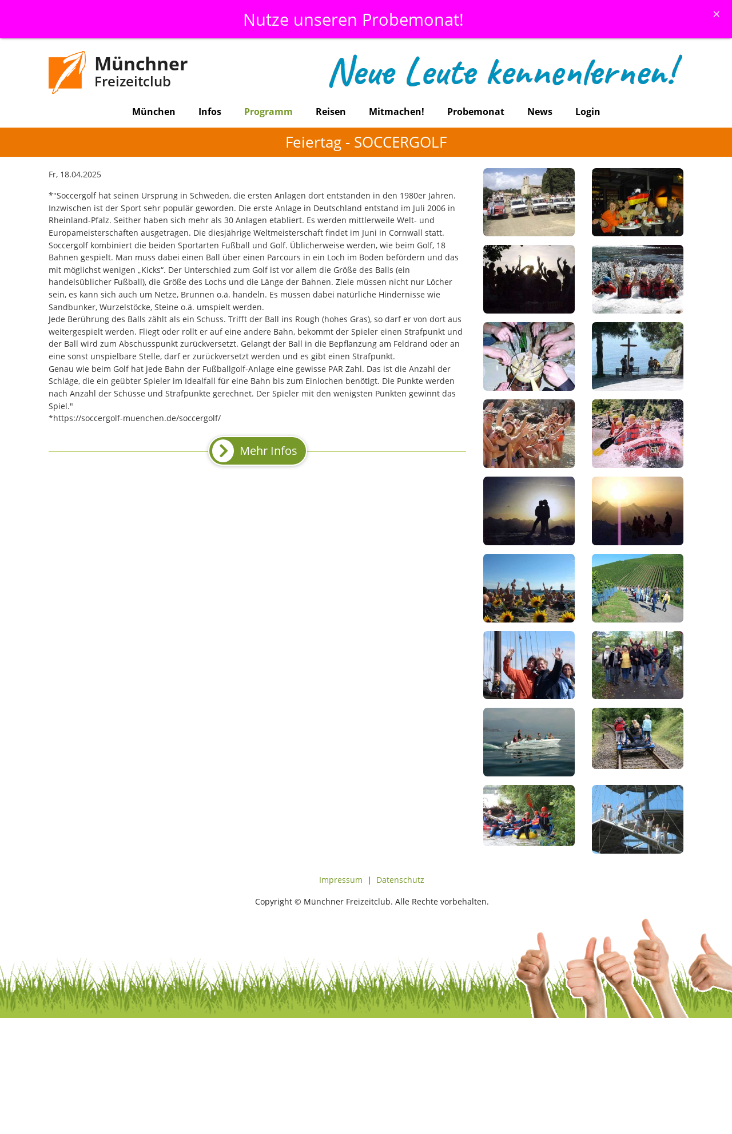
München (154, 111)
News (539, 111)
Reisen (331, 111)
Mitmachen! (396, 111)
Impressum (341, 879)
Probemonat (475, 111)
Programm (268, 111)
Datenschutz (400, 879)
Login (587, 111)
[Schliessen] (716, 13)
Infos (209, 111)
